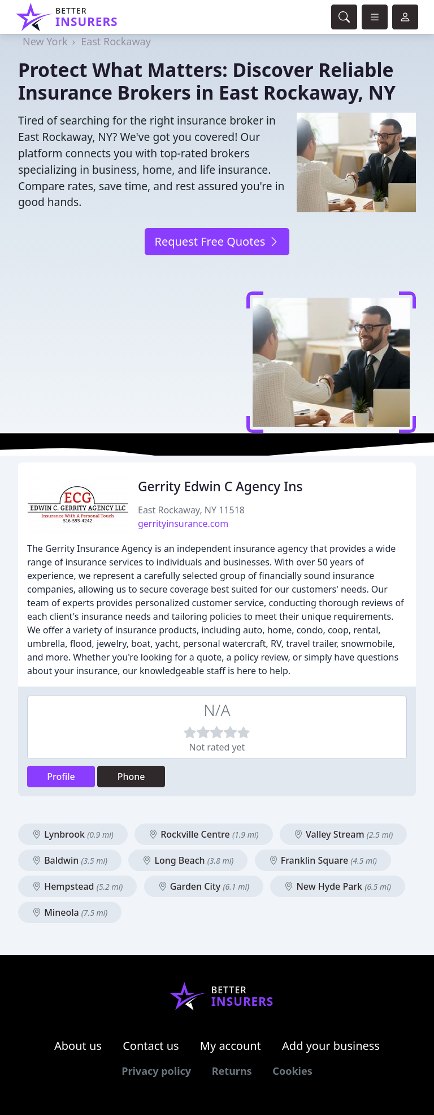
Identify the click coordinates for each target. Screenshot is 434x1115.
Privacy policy (156, 1071)
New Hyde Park (337, 886)
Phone (131, 776)
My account (230, 1045)
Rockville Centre (204, 834)
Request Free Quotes (216, 241)
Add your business (331, 1045)
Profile (61, 776)
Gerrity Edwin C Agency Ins (220, 486)
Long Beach (187, 860)
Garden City (204, 886)
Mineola (69, 912)
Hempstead (77, 886)
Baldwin (69, 860)
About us (78, 1045)
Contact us (151, 1045)
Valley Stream (343, 834)
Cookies (292, 1071)
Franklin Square (323, 860)
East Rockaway (116, 41)
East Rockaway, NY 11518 (191, 510)
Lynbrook (73, 834)
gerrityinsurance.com (183, 523)
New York (45, 41)
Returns (232, 1071)
